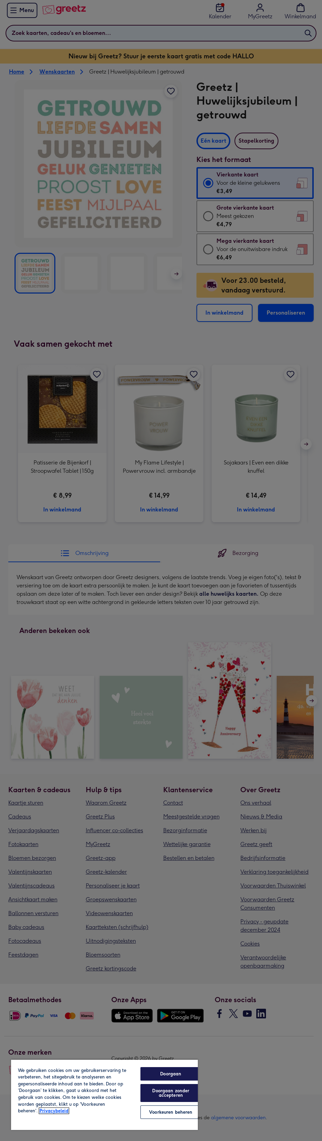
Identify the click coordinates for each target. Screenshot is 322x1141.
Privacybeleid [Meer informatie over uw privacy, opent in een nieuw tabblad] (53, 1110)
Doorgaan (170, 1073)
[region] (104, 1094)
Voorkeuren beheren (170, 1112)
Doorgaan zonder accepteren (170, 1093)
